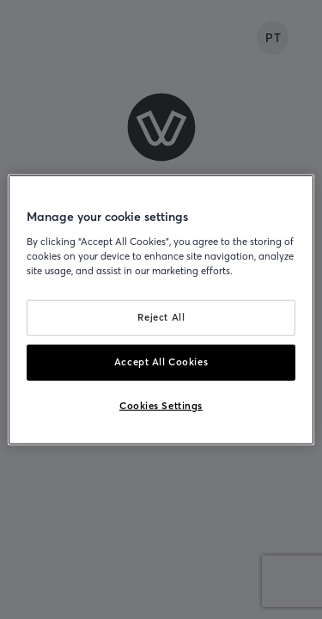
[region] (160, 310)
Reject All (161, 317)
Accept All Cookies (161, 361)
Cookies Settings (161, 405)
